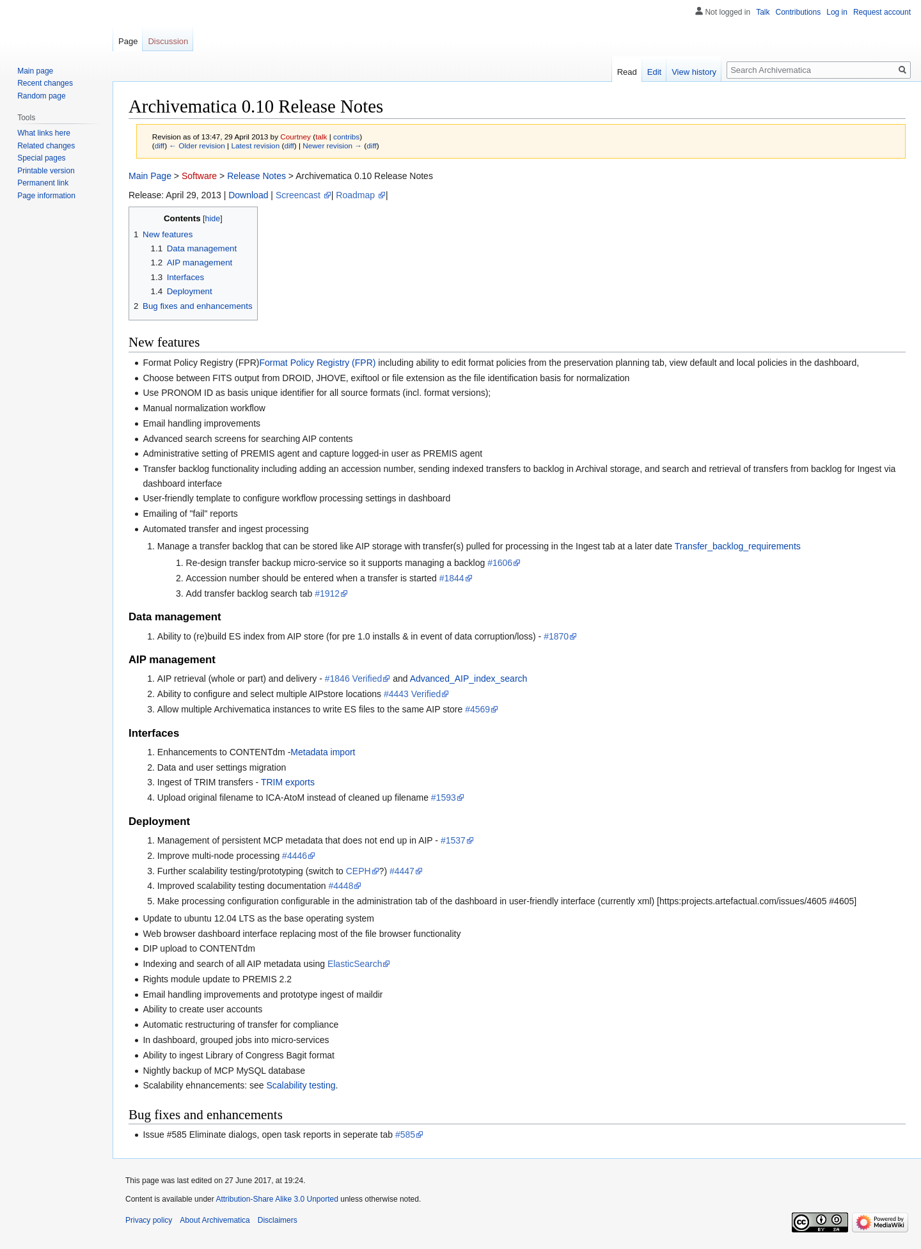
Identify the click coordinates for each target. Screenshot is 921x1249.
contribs (346, 136)
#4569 (477, 709)
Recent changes (45, 83)
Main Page (150, 176)
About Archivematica (214, 1220)
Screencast (299, 195)
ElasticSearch (354, 964)
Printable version (45, 170)
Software (199, 176)
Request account (882, 12)
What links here (43, 133)
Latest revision (255, 145)
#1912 (327, 593)
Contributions (798, 12)
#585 (405, 1134)
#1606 (499, 563)
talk (321, 136)
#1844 (451, 578)
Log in (836, 12)
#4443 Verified (412, 694)
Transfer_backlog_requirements (738, 546)
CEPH (358, 871)
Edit (654, 72)
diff (159, 145)
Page (128, 41)
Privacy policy (148, 1220)
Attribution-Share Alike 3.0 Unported (277, 1199)
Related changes (46, 145)
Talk (762, 12)
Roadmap (356, 195)
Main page (35, 71)
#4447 (402, 871)
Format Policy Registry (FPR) (317, 362)
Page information (46, 195)
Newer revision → (332, 145)
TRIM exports (288, 782)
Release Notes (256, 176)
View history (694, 72)
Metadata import (322, 752)
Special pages (41, 157)
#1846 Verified (353, 678)
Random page (41, 95)
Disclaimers (277, 1220)
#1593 (443, 797)
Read (627, 72)
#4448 (341, 886)
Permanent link (42, 182)
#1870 (556, 636)
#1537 (453, 840)
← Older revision (197, 145)
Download (248, 195)
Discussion (168, 41)
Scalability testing (300, 1085)
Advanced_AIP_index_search (469, 678)
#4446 (294, 856)
